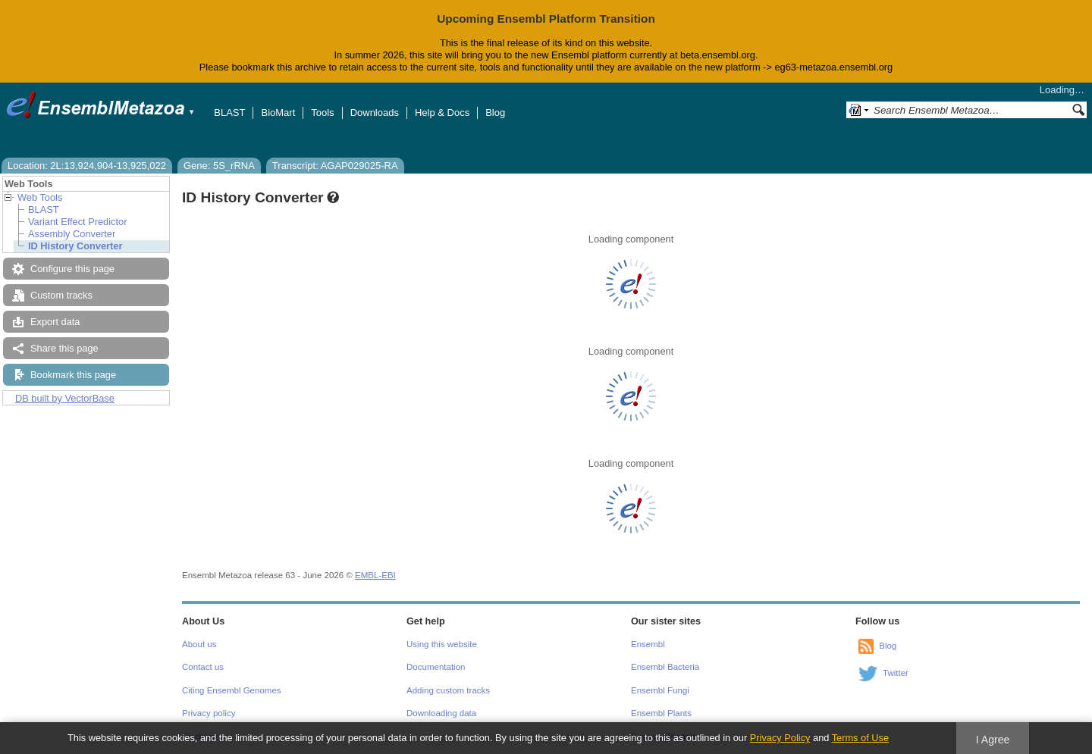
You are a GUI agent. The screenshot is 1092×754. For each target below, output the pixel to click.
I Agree (993, 740)
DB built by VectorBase (65, 398)
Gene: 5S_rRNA (219, 165)
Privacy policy (208, 713)
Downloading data (441, 713)
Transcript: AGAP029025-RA (335, 165)
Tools (322, 112)
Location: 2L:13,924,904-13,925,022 (87, 165)
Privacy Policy (780, 737)
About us (199, 644)
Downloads (374, 112)
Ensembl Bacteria (665, 666)
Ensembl (648, 644)
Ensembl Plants (661, 713)
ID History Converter (75, 246)
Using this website (441, 644)
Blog (495, 112)
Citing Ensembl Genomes (231, 690)
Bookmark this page (73, 374)
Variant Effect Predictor (77, 221)
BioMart (278, 112)
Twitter (895, 672)
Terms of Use (860, 737)
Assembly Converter (71, 233)
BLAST (229, 112)
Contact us (203, 666)
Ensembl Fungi (660, 690)
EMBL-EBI (375, 575)
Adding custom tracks (448, 690)
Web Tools (39, 197)
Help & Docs (442, 112)
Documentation (435, 666)
